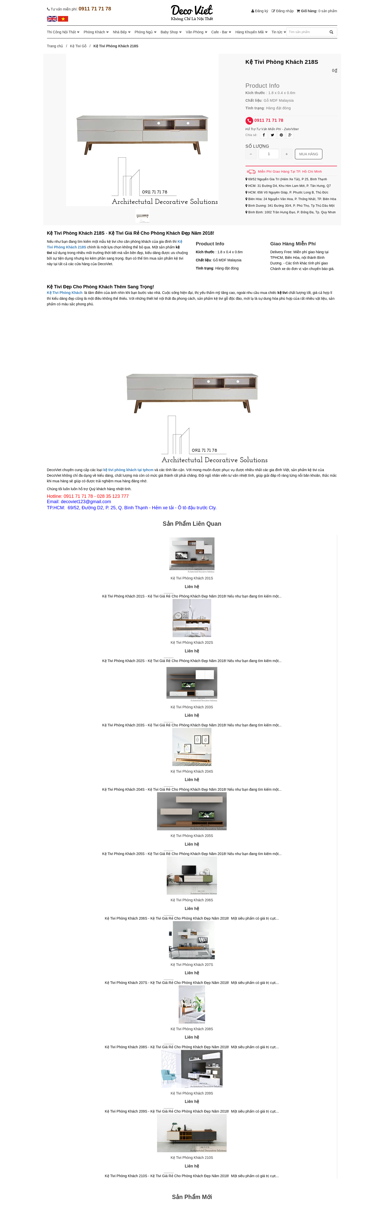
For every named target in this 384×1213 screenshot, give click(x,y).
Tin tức (277, 32)
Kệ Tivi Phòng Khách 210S (192, 1158)
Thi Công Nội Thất (61, 32)
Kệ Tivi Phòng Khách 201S (192, 578)
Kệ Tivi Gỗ (78, 46)
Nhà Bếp (120, 32)
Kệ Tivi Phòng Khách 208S (192, 1029)
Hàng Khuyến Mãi (249, 32)
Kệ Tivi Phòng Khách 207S (192, 965)
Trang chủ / (58, 46)
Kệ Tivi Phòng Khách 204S (192, 771)
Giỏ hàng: (317, 11)
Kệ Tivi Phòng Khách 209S (192, 1093)
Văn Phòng (194, 32)
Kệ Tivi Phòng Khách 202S (192, 642)
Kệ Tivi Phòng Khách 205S (192, 836)
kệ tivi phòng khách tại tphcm (128, 470)
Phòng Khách (94, 32)
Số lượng (257, 146)
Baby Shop (169, 32)
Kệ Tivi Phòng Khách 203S (192, 707)
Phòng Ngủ (144, 32)
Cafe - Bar (219, 32)
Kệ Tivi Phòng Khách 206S (192, 900)
